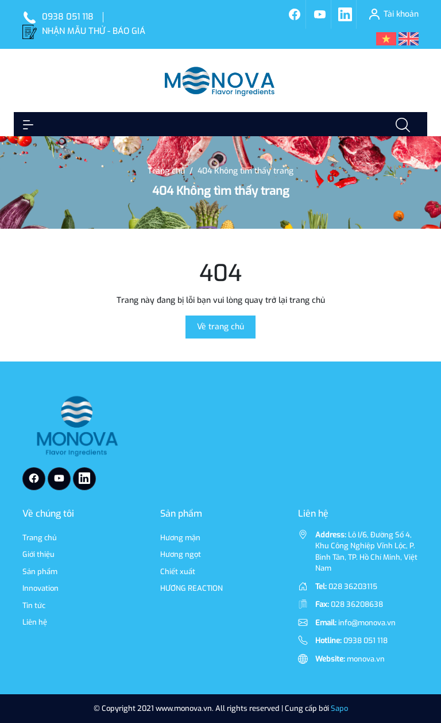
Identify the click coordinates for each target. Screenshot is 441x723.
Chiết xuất (177, 571)
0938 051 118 (68, 16)
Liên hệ (34, 622)
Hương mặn (180, 538)
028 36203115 (352, 586)
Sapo (339, 708)
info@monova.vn (367, 623)
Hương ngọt (180, 554)
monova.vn (366, 659)
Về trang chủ (220, 326)
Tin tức (33, 605)
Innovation (40, 588)
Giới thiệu (38, 554)
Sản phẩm (39, 571)
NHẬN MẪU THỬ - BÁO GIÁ (93, 31)
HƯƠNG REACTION (191, 588)
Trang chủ (39, 538)
